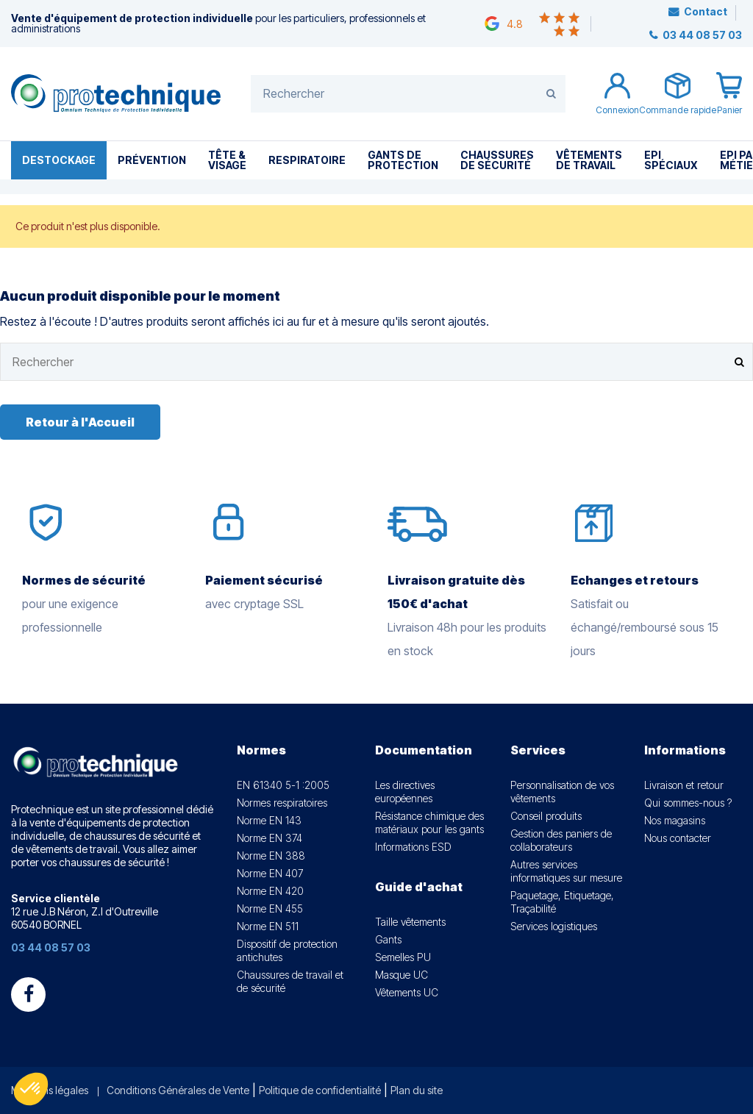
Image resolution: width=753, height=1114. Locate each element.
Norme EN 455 (270, 908)
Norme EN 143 (269, 820)
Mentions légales (49, 1090)
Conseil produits (546, 816)
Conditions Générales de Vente (178, 1090)
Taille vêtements (410, 921)
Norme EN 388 (271, 855)
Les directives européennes (405, 791)
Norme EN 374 (269, 838)
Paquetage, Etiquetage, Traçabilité (562, 902)
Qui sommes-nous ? (688, 802)
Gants (388, 939)
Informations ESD (413, 846)
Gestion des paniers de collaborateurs (561, 840)
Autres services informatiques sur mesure (566, 871)
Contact (705, 11)
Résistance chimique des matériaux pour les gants (429, 822)
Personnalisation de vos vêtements (562, 791)
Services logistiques (553, 926)
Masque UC (401, 974)
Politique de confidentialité (320, 1090)
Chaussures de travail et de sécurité (290, 981)
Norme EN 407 (270, 873)
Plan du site (416, 1090)
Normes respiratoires (282, 802)
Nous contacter (677, 838)
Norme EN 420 (270, 891)
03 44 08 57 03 (701, 35)
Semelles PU (403, 957)
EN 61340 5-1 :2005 (283, 785)
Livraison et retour (684, 785)
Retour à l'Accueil (80, 422)
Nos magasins (674, 820)
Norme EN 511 (268, 926)
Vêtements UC (406, 992)
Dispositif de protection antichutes (287, 950)
